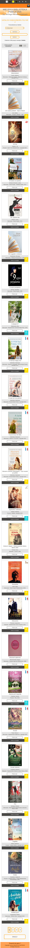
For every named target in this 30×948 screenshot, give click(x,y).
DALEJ (14, 937)
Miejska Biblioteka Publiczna (15, 10)
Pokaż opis (14, 80)
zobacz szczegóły (15, 83)
